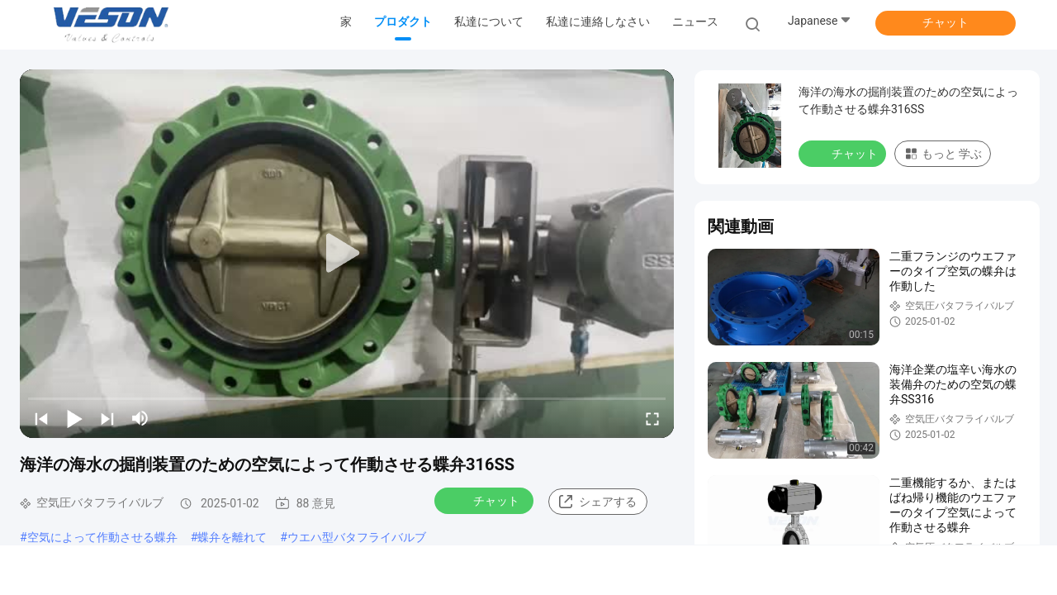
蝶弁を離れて (232, 537)
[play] (346, 253)
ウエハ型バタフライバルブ (356, 537)
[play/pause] (74, 418)
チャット (945, 22)
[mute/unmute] (140, 418)
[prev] (41, 418)
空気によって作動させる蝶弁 (102, 537)
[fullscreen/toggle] (652, 418)
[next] (107, 418)
